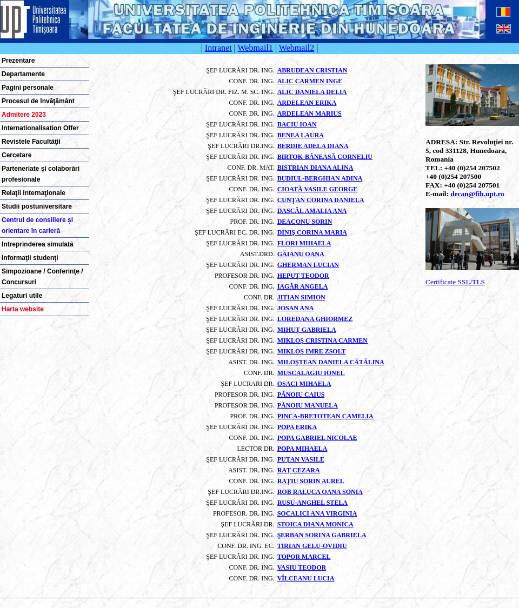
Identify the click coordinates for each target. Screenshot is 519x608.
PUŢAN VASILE (300, 459)
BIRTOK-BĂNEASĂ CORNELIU (324, 157)
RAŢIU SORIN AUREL (310, 481)
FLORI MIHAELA (304, 243)
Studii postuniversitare (37, 206)
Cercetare (16, 155)
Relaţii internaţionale (33, 193)
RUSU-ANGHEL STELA (312, 502)
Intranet (218, 47)
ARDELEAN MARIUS (309, 113)
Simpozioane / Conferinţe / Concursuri (42, 277)
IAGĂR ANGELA (302, 286)
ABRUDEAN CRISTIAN (312, 70)
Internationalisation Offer (40, 128)
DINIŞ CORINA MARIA (312, 232)
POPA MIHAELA (302, 448)
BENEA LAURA (300, 135)
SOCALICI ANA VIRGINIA (317, 513)
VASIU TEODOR (302, 567)
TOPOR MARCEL (304, 556)
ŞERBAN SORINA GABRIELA (322, 535)
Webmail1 (255, 47)
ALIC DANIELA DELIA (312, 92)
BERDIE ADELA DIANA (313, 146)
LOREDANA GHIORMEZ (315, 319)
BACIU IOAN (297, 124)
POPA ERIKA (297, 427)
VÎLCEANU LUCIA (306, 578)
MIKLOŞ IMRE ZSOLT (311, 351)
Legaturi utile (22, 295)
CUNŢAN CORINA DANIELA (320, 200)
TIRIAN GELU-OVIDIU (312, 546)
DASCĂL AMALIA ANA (312, 211)
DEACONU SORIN (304, 221)
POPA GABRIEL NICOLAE (317, 438)
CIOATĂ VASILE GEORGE (317, 189)
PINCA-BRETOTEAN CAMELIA (325, 416)
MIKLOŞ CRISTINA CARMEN (322, 340)
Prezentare (18, 60)
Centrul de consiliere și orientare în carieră (37, 225)
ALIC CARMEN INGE (310, 81)
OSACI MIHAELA (304, 383)
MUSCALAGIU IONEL (311, 373)
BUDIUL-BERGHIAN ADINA (320, 178)
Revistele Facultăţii (31, 141)
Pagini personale (28, 87)
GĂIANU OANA (300, 254)
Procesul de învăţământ (38, 101)
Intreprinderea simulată (38, 244)
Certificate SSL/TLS (455, 282)
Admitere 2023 (24, 114)
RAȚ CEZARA (298, 470)
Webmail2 (296, 47)
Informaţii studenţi (30, 258)
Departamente (23, 74)
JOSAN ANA (295, 308)
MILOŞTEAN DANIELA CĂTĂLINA (330, 362)
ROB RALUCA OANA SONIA (320, 492)
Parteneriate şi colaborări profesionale (40, 174)
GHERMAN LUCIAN (308, 265)
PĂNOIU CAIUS (301, 394)
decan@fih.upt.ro (477, 194)
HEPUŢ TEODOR (303, 275)
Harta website (23, 309)
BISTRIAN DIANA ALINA (315, 167)
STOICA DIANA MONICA (315, 524)
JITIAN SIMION (301, 297)
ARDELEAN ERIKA (307, 102)
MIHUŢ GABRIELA (306, 329)
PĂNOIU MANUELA (307, 405)
